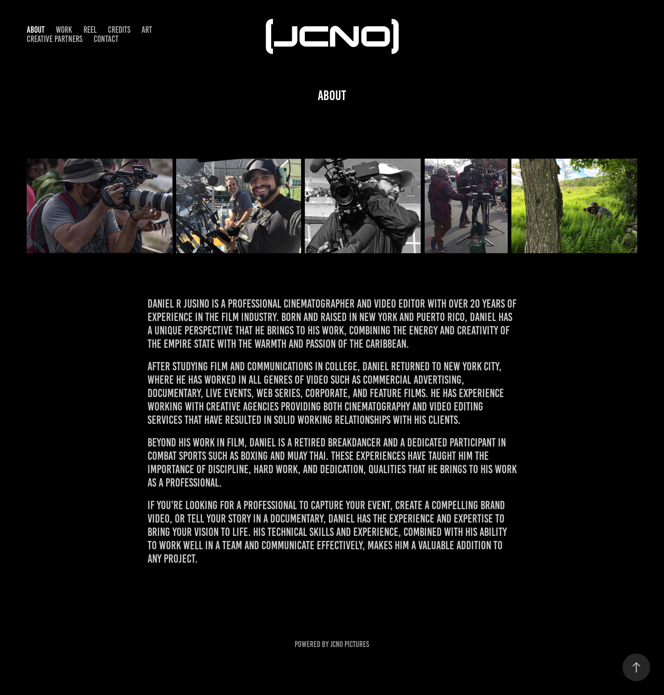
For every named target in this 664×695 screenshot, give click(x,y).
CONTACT (106, 39)
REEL (90, 30)
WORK (64, 30)
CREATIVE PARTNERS (55, 39)
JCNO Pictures (349, 644)
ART (147, 30)
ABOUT (36, 30)
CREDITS (119, 30)
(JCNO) (332, 34)
